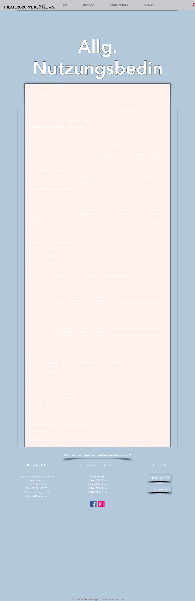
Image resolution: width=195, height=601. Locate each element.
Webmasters (138, 300)
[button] (119, 4)
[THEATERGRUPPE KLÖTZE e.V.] (29, 7)
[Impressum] (159, 489)
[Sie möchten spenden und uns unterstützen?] (97, 455)
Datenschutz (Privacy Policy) (43, 365)
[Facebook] (93, 504)
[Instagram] (101, 504)
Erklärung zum (152, 362)
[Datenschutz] (159, 478)
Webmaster (94, 424)
